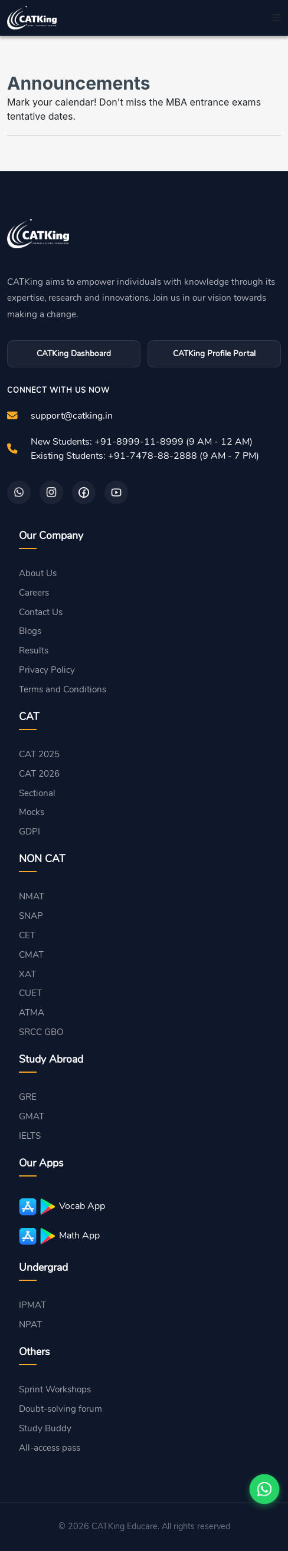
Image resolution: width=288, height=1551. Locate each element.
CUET (30, 993)
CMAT (31, 955)
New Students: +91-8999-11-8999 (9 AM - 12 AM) (142, 441)
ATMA (31, 1012)
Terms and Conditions (62, 689)
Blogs (30, 631)
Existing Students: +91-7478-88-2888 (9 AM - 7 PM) (145, 455)
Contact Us (41, 612)
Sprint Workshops (55, 1389)
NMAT (31, 896)
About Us (38, 573)
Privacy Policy (47, 670)
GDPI (29, 831)
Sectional (37, 793)
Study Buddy (45, 1428)
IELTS (30, 1136)
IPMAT (32, 1305)
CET (27, 935)
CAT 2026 (39, 774)
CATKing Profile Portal (214, 353)
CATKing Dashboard (74, 353)
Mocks (31, 812)
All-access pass (49, 1448)
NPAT (30, 1324)
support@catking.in (72, 415)
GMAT (31, 1116)
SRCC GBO (41, 1032)
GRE (28, 1097)
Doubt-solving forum (60, 1409)
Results (33, 650)
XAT (27, 974)
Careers (34, 593)
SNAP (31, 916)
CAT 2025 (39, 754)
